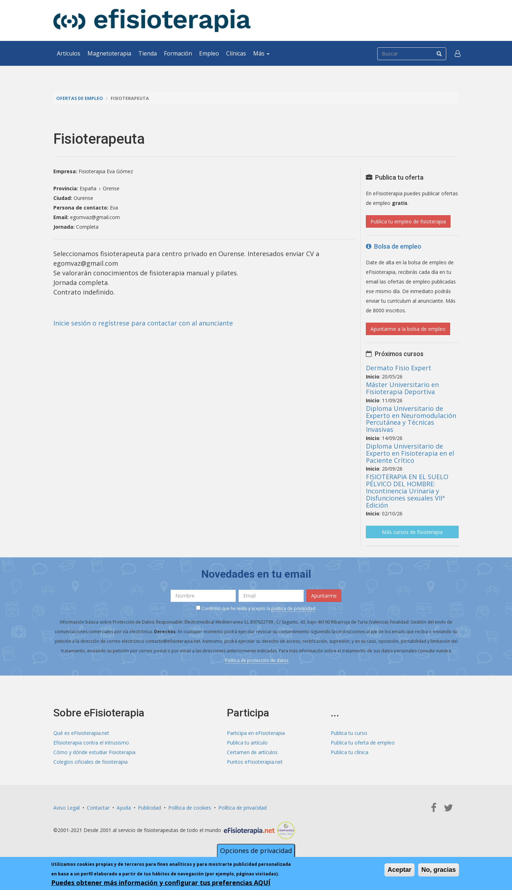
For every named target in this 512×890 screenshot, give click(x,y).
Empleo (209, 53)
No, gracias (438, 869)
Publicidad (149, 807)
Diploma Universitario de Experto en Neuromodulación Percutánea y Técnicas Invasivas (411, 419)
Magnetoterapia (109, 53)
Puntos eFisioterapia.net (255, 761)
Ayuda (124, 807)
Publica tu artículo (247, 742)
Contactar (98, 807)
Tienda (147, 53)
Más (261, 53)
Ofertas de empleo (79, 98)
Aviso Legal (66, 807)
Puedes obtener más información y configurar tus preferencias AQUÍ (160, 882)
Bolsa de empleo (393, 246)
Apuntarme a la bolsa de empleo (408, 328)
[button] (457, 53)
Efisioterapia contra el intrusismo (91, 742)
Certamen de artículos (252, 752)
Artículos (68, 53)
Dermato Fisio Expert (398, 368)
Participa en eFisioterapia (256, 733)
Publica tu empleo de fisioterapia (408, 221)
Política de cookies (189, 807)
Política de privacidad (242, 807)
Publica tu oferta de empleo (363, 742)
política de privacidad (293, 608)
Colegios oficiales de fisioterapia (90, 761)
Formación (178, 53)
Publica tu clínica (349, 752)
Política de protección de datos (256, 660)
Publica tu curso (349, 733)
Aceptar (399, 869)
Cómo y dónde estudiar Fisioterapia (94, 752)
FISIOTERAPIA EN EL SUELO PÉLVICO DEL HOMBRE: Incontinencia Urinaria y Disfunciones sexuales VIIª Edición (407, 490)
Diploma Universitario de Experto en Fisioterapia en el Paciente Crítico (410, 453)
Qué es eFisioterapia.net (81, 733)
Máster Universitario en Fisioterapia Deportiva (402, 388)
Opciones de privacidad (256, 850)
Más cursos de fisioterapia (412, 532)
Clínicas (236, 53)
